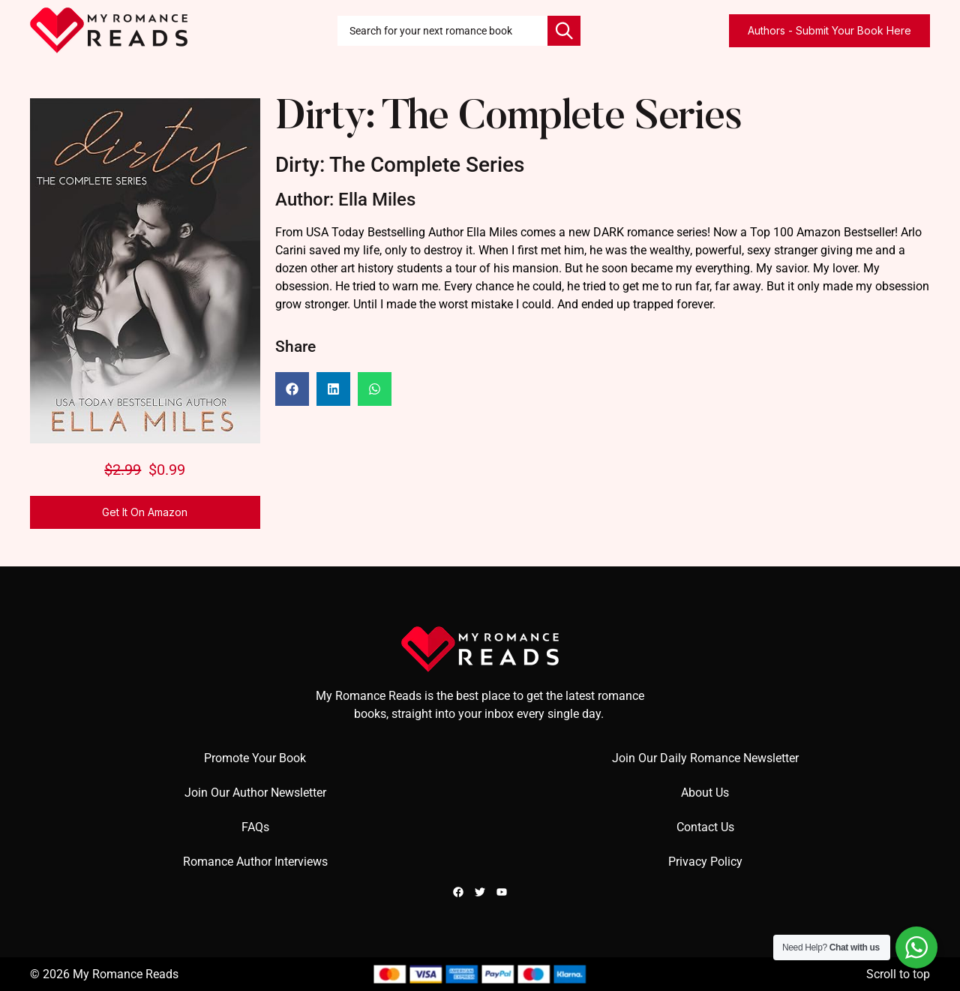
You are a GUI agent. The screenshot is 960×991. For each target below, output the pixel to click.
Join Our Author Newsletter (255, 792)
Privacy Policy (705, 861)
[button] (292, 389)
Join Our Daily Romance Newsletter (705, 758)
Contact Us (705, 827)
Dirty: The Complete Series (508, 119)
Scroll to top (898, 974)
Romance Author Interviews (255, 861)
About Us (705, 792)
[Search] (564, 31)
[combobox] (443, 31)
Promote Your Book (255, 758)
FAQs (255, 827)
